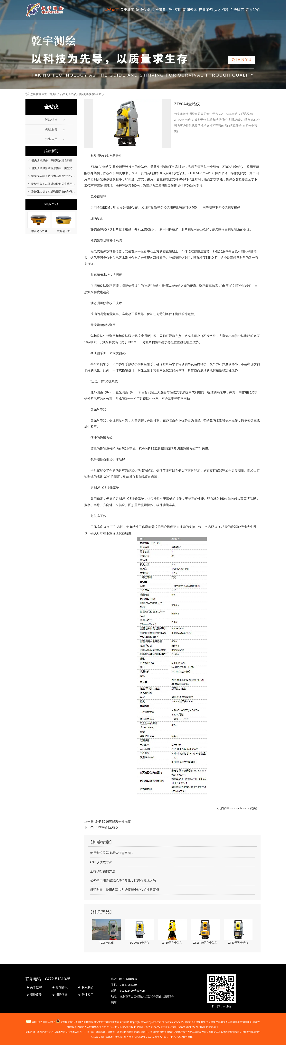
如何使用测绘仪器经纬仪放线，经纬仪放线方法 (123, 880)
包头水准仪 (127, 1027)
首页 (52, 94)
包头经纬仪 (115, 1027)
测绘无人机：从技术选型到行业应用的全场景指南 (61, 175)
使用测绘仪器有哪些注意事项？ (112, 853)
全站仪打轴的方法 (102, 871)
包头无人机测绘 (229, 1022)
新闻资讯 (190, 10)
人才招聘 (221, 10)
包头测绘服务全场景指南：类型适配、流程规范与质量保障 (67, 168)
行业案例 (206, 10)
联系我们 (253, 10)
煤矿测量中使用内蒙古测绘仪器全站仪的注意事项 (124, 889)
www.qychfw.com (239, 808)
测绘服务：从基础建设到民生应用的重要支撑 (58, 183)
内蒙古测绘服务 (142, 1027)
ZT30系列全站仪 (106, 827)
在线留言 (237, 10)
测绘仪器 (143, 10)
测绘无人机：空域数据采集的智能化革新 (56, 191)
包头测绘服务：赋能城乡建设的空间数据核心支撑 (61, 160)
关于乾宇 (127, 10)
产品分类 (76, 94)
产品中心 (62, 94)
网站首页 (112, 10)
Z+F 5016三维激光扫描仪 (113, 821)
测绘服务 (159, 10)
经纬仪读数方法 (101, 862)
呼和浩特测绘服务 (160, 1027)
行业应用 (174, 10)
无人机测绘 (86, 1027)
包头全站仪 (103, 1027)
